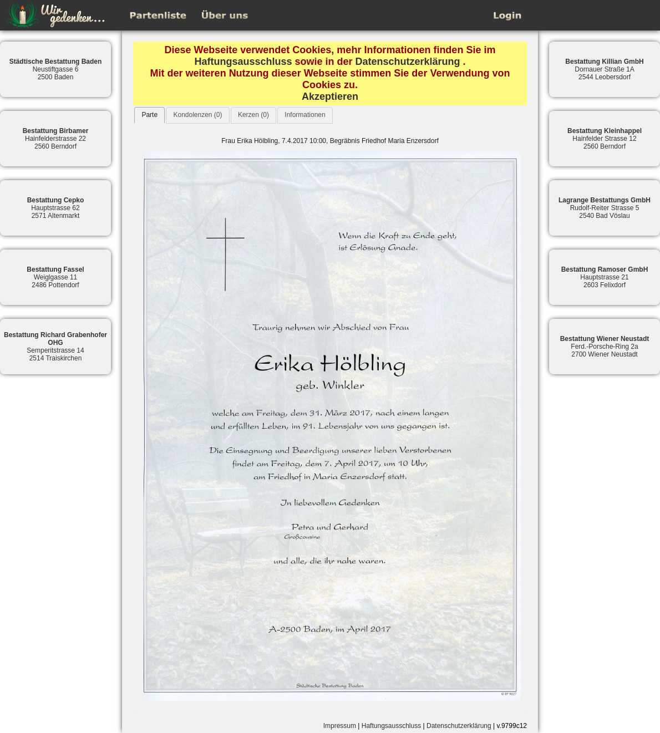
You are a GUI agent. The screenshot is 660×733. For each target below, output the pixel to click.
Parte (149, 115)
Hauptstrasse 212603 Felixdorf (604, 277)
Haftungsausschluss (243, 61)
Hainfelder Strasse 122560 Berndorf (604, 138)
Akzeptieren (330, 96)
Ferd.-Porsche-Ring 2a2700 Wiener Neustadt (604, 346)
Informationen (305, 115)
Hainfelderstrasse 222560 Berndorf (56, 138)
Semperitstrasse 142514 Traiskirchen (55, 346)
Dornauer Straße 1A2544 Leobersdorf (604, 69)
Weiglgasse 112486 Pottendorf (55, 277)
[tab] (149, 115)
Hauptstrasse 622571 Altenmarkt (55, 208)
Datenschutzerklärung (408, 61)
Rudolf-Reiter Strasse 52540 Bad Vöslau (605, 208)
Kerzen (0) (253, 115)
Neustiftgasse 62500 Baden (55, 69)
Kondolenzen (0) (197, 115)
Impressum (339, 726)
